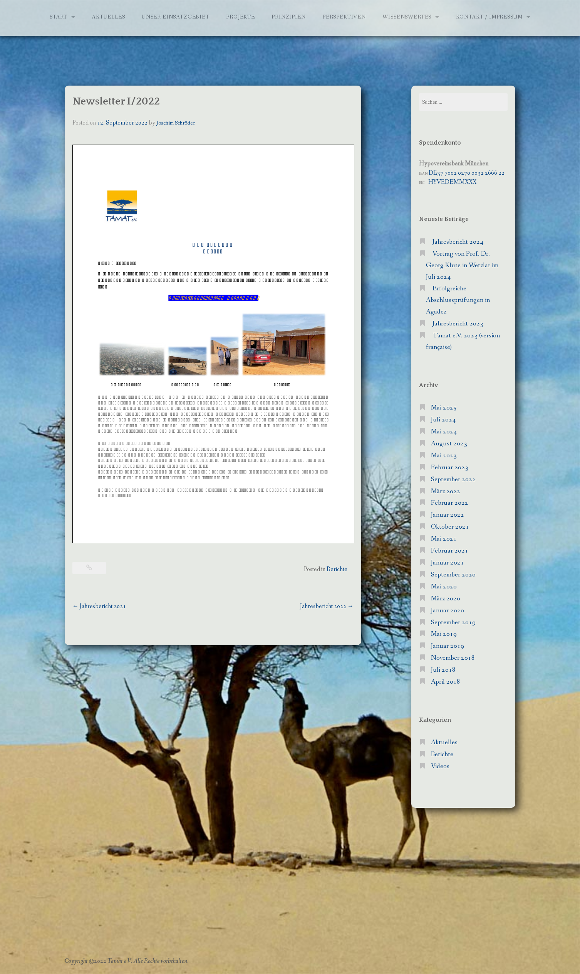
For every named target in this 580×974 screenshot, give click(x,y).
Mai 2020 (444, 586)
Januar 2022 (447, 515)
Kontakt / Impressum (489, 16)
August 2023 (449, 443)
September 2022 (453, 479)
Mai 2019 (444, 634)
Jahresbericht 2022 (327, 606)
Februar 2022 (449, 503)
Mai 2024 (444, 431)
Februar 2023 (449, 467)
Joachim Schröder (175, 123)
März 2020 (445, 598)
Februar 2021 (449, 550)
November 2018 (453, 658)
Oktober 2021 (450, 526)
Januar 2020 (447, 610)
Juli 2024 (443, 419)
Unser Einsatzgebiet (176, 16)
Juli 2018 (443, 670)
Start (58, 16)
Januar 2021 (447, 562)
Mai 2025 (444, 407)
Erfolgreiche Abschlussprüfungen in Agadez (458, 300)
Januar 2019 (447, 646)
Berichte (337, 569)
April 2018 (445, 681)
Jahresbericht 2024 (457, 242)
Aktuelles (108, 16)
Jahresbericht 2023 (457, 323)
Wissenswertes (406, 16)
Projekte (240, 16)
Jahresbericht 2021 (99, 606)
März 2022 (445, 491)
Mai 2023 (444, 455)
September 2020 (453, 574)
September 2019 (453, 622)
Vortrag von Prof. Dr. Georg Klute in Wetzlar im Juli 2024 (462, 265)
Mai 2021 (444, 538)
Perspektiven (344, 16)
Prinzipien (288, 16)
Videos (440, 766)
